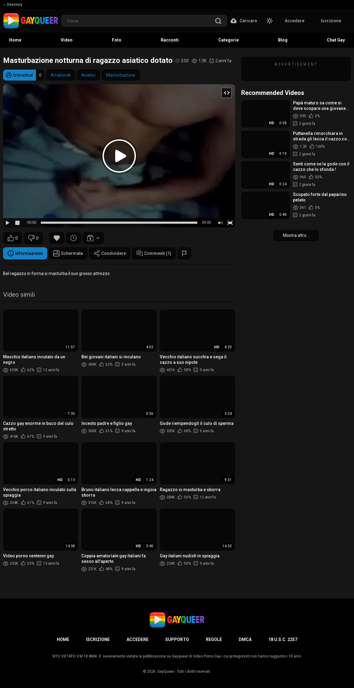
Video (67, 40)
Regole (214, 639)
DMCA (245, 639)
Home (15, 40)
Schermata (68, 253)
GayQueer (165, 671)
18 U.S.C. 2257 (282, 639)
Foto (116, 40)
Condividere (110, 253)
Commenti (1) (154, 253)
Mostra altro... (296, 235)
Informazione (25, 253)
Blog (283, 40)
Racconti (170, 40)
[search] (218, 21)
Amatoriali (61, 75)
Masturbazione (120, 75)
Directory (12, 4)
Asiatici (88, 75)
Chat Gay (336, 40)
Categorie (228, 40)
